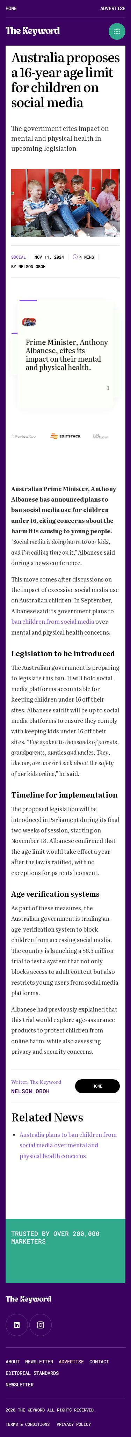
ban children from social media (53, 621)
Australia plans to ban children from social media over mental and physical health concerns (68, 1145)
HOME (97, 1086)
